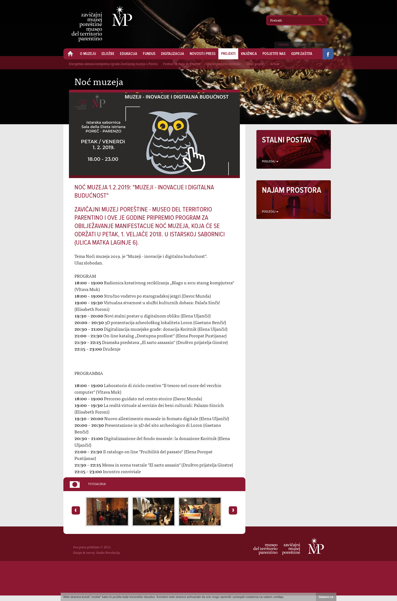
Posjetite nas (274, 53)
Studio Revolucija (108, 553)
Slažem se (326, 597)
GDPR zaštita (301, 53)
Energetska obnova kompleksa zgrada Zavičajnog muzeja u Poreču (113, 64)
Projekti (228, 53)
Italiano (301, 45)
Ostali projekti (255, 64)
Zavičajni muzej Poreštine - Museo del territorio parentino (102, 24)
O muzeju (88, 53)
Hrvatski (283, 45)
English (319, 45)
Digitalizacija (172, 53)
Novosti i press (203, 53)
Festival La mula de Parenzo (181, 64)
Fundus (149, 53)
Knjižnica (249, 53)
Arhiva (274, 64)
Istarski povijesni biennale (223, 64)
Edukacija (128, 53)
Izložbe (107, 53)
